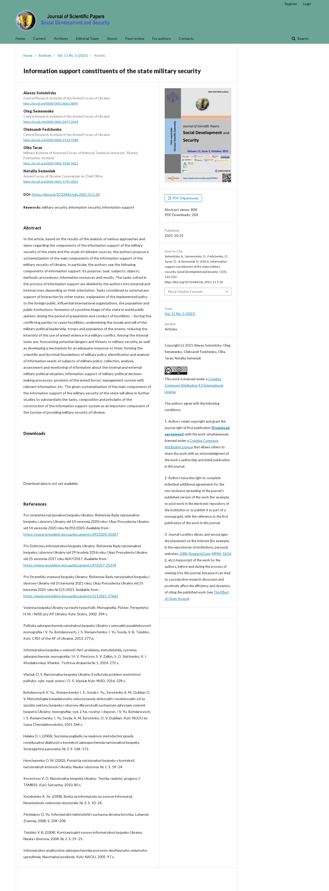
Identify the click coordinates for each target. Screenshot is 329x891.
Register (291, 4)
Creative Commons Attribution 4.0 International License (194, 385)
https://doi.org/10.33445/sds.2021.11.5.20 (66, 194)
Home (20, 38)
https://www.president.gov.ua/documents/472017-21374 (69, 565)
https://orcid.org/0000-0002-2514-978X (50, 140)
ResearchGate (199, 554)
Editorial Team (87, 38)
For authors (161, 38)
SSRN (183, 554)
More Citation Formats (185, 292)
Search (302, 38)
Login (307, 4)
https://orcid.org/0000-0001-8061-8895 (50, 103)
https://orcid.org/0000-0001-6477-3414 (50, 122)
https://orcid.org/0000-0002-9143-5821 (50, 163)
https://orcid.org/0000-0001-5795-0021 (50, 181)
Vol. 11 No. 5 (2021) (73, 55)
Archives (61, 38)
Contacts (186, 38)
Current (39, 38)
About (112, 38)
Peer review (134, 38)
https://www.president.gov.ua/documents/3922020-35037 (70, 534)
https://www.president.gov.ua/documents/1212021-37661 (70, 596)
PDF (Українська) (185, 198)
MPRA (216, 554)
